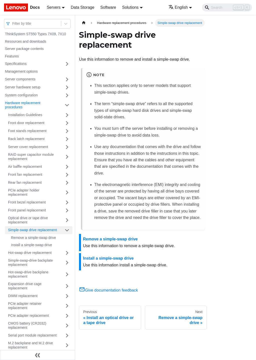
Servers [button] (53, 7)
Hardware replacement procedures (22, 105)
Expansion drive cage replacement (25, 286)
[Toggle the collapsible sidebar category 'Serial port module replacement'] (67, 336)
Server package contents (24, 49)
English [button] (178, 7)
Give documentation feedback (108, 290)
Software (108, 7)
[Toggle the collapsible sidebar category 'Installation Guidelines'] (67, 115)
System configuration (21, 95)
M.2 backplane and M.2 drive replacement (30, 345)
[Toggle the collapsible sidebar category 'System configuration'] (67, 95)
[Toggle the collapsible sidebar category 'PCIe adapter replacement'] (67, 316)
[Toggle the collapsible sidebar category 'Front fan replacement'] (67, 175)
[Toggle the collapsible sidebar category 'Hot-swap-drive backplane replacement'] (67, 274)
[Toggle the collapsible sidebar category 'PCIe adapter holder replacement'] (67, 192)
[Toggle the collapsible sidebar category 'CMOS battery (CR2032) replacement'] (67, 326)
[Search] (227, 7)
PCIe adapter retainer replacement (25, 306)
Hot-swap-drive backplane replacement (28, 274)
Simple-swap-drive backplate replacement (30, 262)
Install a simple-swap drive (31, 245)
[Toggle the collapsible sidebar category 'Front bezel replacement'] (67, 202)
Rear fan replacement (25, 182)
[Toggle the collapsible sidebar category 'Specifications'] (67, 64)
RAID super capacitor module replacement (31, 157)
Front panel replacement (27, 210)
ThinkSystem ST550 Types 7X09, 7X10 (35, 34)
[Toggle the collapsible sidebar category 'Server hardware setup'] (67, 87)
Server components (20, 79)
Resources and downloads (25, 41)
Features (12, 56)
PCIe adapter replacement (28, 316)
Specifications (15, 64)
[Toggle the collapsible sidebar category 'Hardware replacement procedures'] (67, 105)
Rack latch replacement (26, 139)
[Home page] (83, 23)
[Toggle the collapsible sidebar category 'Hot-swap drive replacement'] (67, 253)
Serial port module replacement (32, 335)
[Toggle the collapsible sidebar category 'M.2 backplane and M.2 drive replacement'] (67, 345)
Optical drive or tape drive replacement (28, 220)
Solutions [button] (130, 7)
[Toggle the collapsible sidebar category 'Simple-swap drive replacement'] (67, 230)
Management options (21, 71)
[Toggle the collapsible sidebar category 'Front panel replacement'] (67, 210)
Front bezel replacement (27, 202)
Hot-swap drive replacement (30, 253)
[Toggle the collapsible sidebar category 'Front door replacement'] (67, 123)
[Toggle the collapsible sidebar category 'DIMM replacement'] (67, 296)
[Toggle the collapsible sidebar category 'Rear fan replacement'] (67, 183)
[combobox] (12, 23)
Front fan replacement (25, 175)
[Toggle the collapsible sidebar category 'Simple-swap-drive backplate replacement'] (67, 263)
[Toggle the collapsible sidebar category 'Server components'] (67, 79)
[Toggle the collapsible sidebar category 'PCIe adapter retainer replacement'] (67, 306)
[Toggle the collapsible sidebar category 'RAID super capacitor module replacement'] (67, 157)
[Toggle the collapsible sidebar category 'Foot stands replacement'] (67, 131)
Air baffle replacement (25, 167)
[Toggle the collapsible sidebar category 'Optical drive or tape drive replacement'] (67, 220)
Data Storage (82, 7)
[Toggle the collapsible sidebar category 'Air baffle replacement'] (67, 167)
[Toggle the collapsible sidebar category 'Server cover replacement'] (67, 147)
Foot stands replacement (27, 131)
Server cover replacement (28, 147)
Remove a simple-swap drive (33, 238)
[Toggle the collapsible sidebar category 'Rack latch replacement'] (67, 139)
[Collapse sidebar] (37, 355)
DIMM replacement (23, 296)
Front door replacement (26, 123)
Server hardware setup (22, 87)
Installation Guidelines (25, 115)
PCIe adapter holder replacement (23, 192)
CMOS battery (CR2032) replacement (27, 325)
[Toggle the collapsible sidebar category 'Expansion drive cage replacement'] (67, 286)
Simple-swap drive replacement (32, 230)
